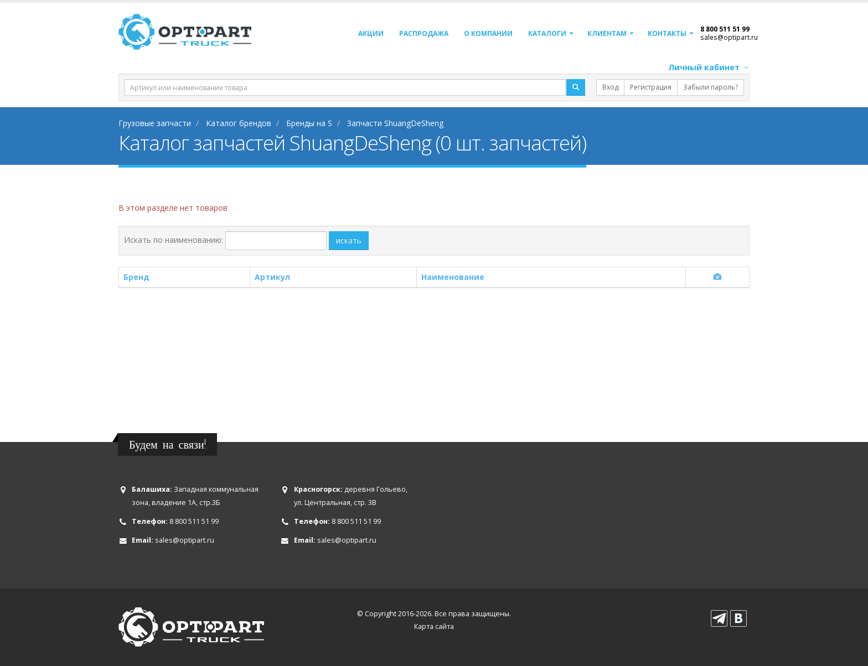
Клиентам (607, 33)
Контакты (667, 33)
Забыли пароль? (710, 87)
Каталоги (547, 33)
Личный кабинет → (709, 67)
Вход (610, 87)
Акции (371, 33)
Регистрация (650, 87)
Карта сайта (434, 626)
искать (348, 240)
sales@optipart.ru (729, 37)
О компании (488, 33)
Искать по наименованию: (173, 240)
